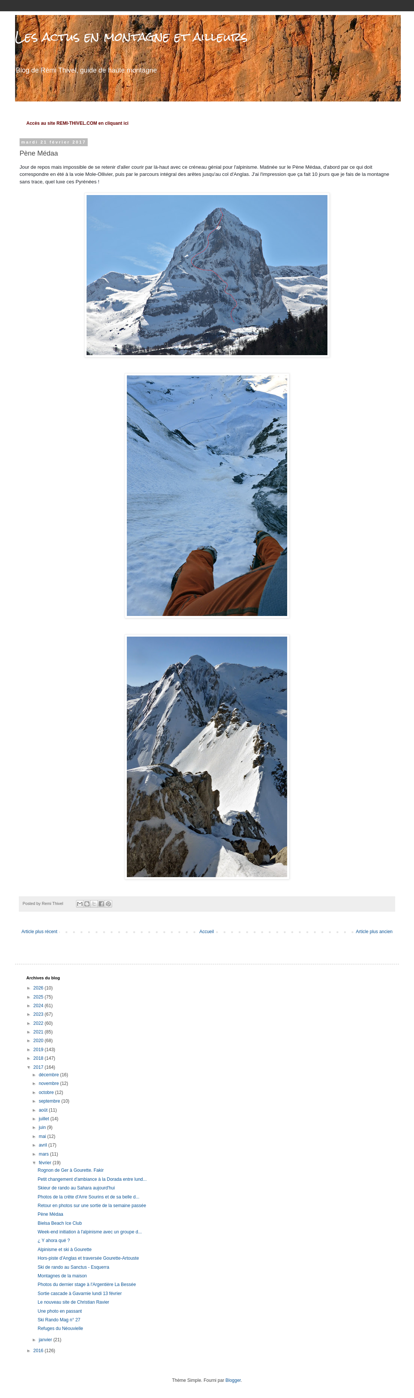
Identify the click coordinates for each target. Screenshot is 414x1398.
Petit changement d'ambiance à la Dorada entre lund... (92, 1179)
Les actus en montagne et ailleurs (131, 36)
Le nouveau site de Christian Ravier (73, 1302)
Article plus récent (39, 931)
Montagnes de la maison (62, 1275)
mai (43, 1136)
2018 (39, 1058)
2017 (39, 1067)
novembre (49, 1083)
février (46, 1162)
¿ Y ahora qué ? (54, 1240)
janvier (46, 1339)
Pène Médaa (50, 1214)
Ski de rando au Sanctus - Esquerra (73, 1267)
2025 (39, 997)
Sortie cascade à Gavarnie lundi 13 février (80, 1293)
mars (44, 1154)
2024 (39, 1005)
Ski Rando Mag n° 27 (59, 1319)
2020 (39, 1040)
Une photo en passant (60, 1311)
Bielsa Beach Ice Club (60, 1223)
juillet (44, 1118)
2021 (39, 1032)
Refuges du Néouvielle (60, 1328)
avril (43, 1145)
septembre (50, 1101)
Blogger (233, 1380)
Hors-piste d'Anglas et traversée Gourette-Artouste (88, 1258)
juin (43, 1127)
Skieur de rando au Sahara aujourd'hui (76, 1188)
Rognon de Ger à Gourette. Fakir (71, 1170)
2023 (39, 1014)
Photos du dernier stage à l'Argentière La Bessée (87, 1284)
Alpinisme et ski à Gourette (64, 1249)
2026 (39, 988)
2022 (39, 1023)
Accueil (206, 931)
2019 (39, 1049)
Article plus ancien (374, 931)
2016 (39, 1350)
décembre (49, 1074)
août (44, 1110)
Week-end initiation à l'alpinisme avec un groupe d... (90, 1232)
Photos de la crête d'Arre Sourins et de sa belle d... (88, 1197)
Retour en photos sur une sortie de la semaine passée (92, 1205)
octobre (47, 1092)
